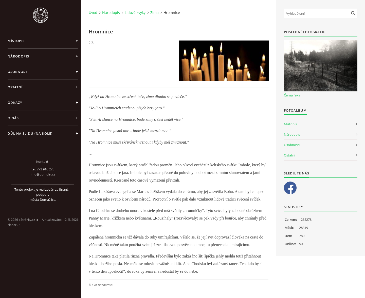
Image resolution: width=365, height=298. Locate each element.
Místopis (16, 40)
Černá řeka (292, 95)
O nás (13, 118)
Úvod (93, 12)
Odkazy (15, 102)
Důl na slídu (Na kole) (30, 133)
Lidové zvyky (135, 12)
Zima (154, 12)
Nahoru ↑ (14, 225)
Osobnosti (18, 71)
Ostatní (15, 87)
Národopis (18, 56)
